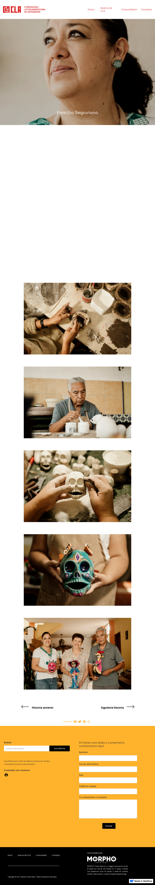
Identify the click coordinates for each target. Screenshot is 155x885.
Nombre (83, 752)
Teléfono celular (87, 786)
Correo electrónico (89, 764)
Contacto (146, 9)
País (81, 775)
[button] (128, 9)
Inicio (91, 9)
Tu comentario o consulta (93, 797)
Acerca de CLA (106, 9)
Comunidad (41, 855)
